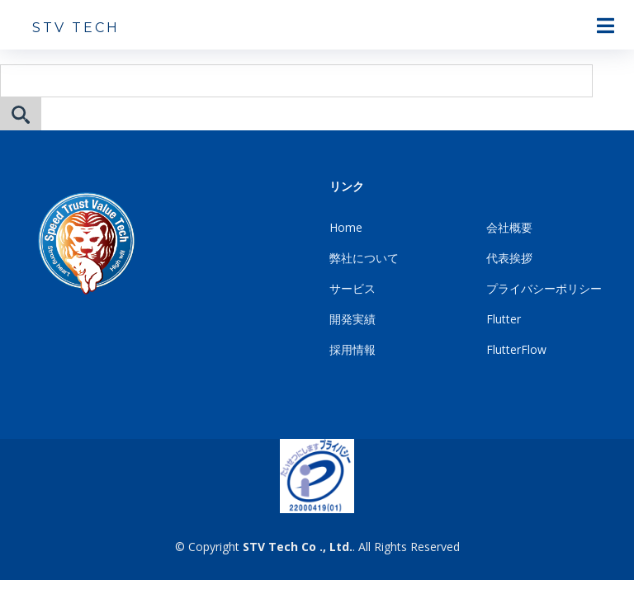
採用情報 (352, 349)
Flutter (503, 319)
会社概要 (509, 227)
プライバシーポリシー (544, 288)
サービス (352, 288)
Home (345, 227)
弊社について (364, 258)
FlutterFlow (516, 349)
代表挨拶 (509, 258)
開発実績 (352, 319)
